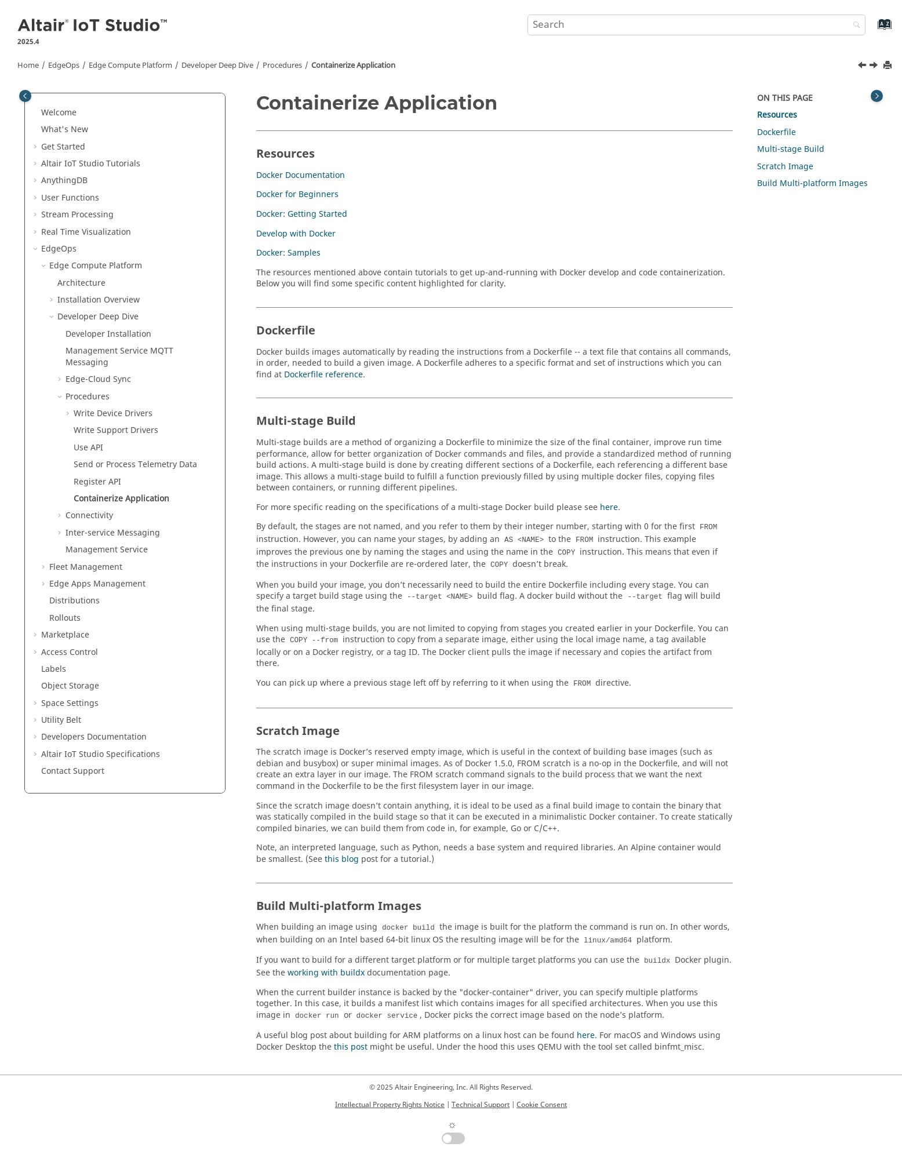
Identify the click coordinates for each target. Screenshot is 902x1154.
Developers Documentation (94, 737)
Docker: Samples (288, 253)
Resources (777, 115)
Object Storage (70, 686)
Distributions (74, 601)
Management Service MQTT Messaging (119, 357)
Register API (97, 482)
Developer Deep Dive (217, 65)
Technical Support (481, 1105)
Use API (88, 448)
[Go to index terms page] (872, 30)
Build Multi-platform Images (812, 183)
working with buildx (326, 973)
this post (351, 1047)
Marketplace (65, 635)
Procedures (282, 65)
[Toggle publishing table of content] (25, 96)
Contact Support (72, 771)
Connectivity (89, 515)
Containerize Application (353, 65)
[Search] (854, 25)
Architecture (81, 283)
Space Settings (70, 703)
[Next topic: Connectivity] (874, 67)
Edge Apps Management (97, 584)
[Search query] (697, 24)
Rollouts (65, 618)
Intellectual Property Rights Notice (390, 1105)
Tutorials (90, 164)
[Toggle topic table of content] (877, 96)
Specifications (100, 754)
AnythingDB (64, 180)
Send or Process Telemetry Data (135, 464)
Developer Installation (108, 334)
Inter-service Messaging (113, 533)
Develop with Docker (296, 234)
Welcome (59, 113)
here (609, 507)
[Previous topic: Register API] (863, 67)
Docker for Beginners (297, 194)
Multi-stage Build (790, 149)
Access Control (69, 652)
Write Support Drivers (116, 430)
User (70, 198)
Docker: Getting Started (301, 214)
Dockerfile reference (323, 375)
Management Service (107, 550)
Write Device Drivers (113, 413)
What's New (64, 129)
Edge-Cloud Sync (98, 379)
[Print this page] (888, 66)
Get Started (63, 147)
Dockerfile (776, 132)
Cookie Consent (542, 1105)
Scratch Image (785, 167)
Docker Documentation (300, 175)
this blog (342, 859)
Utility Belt (61, 720)
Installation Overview (98, 300)
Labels (53, 669)
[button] (36, 113)
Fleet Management (85, 567)
